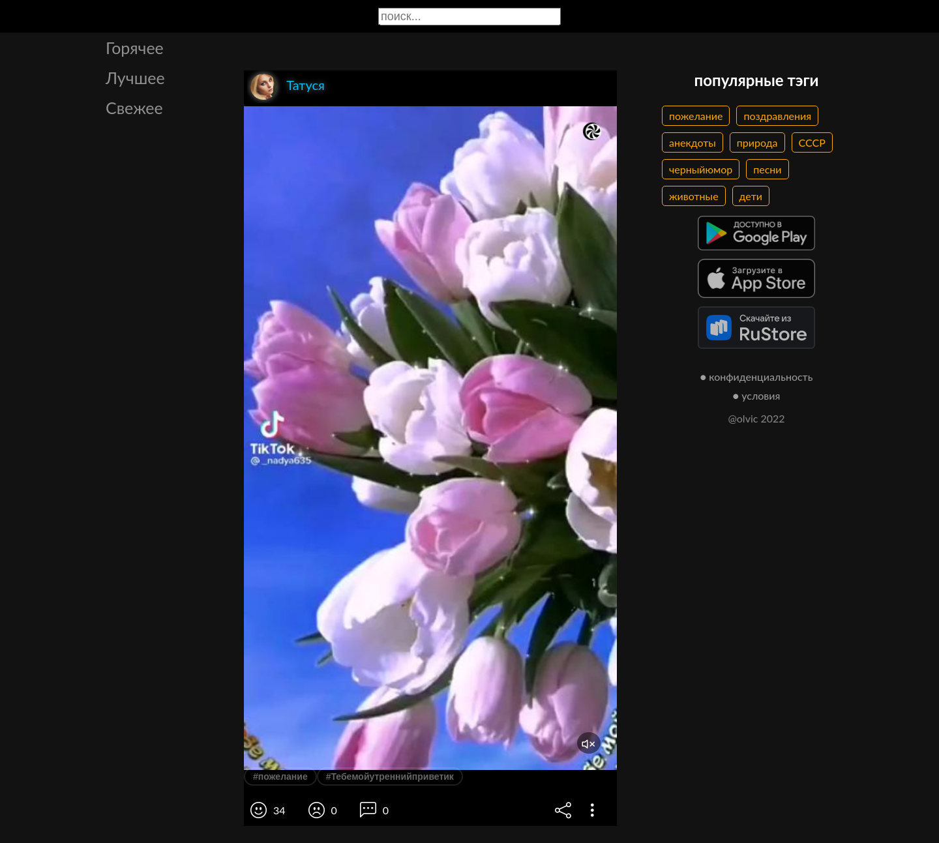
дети (750, 196)
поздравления (777, 116)
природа (757, 142)
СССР (812, 142)
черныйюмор (700, 169)
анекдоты (692, 142)
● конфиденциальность (756, 376)
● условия (757, 395)
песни (767, 169)
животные (694, 196)
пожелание (696, 116)
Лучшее (135, 77)
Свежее (134, 107)
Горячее (135, 47)
